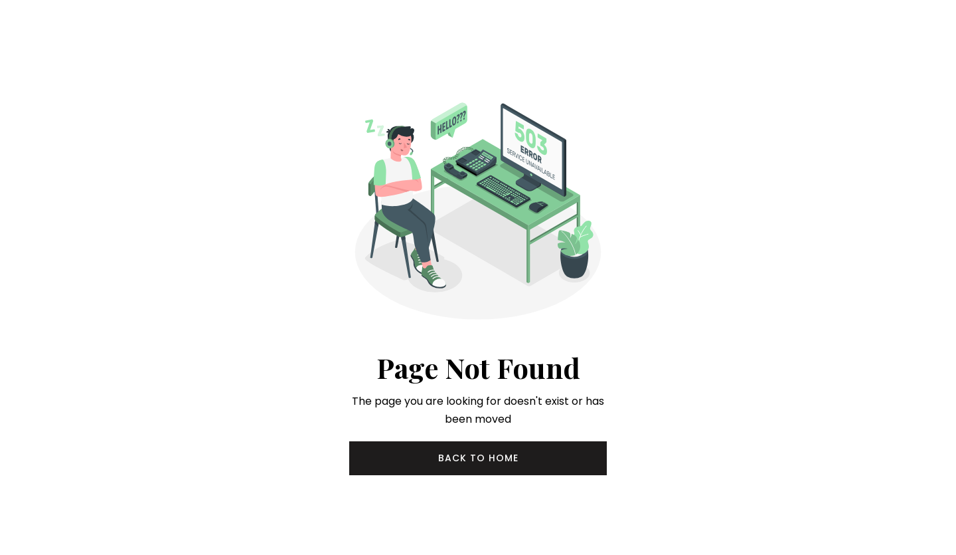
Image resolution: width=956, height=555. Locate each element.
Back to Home (478, 458)
